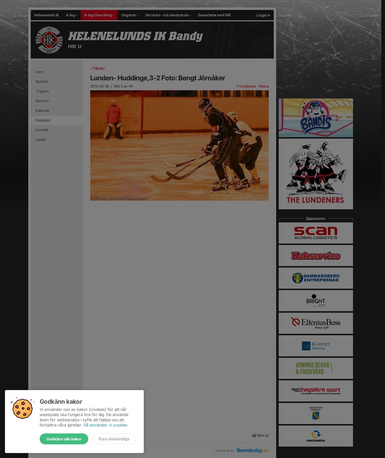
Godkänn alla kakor (64, 438)
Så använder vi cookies (105, 425)
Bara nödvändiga (114, 438)
